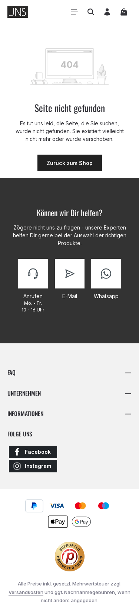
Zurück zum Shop (70, 163)
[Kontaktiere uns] (33, 286)
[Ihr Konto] (107, 11)
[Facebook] (33, 452)
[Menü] (74, 11)
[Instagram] (33, 467)
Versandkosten (26, 593)
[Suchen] (90, 11)
